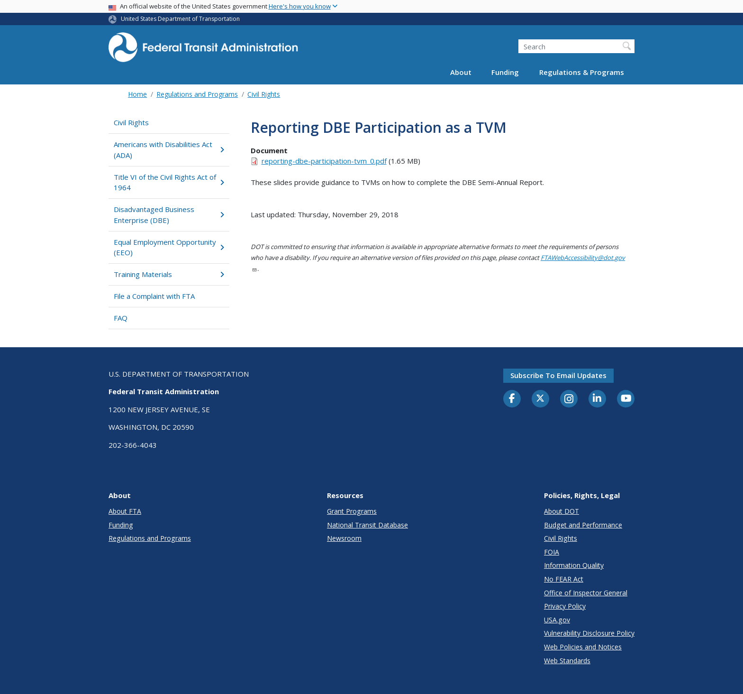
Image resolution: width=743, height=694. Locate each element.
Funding (505, 72)
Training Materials (169, 274)
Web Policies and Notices (583, 646)
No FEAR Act (563, 578)
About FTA (125, 511)
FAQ (120, 318)
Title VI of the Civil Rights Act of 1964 (169, 182)
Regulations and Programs (197, 94)
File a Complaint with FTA (154, 296)
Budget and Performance (583, 524)
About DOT (561, 511)
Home (137, 94)
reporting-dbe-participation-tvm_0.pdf (324, 161)
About (460, 72)
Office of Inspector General (585, 592)
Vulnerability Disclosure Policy (589, 633)
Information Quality (574, 565)
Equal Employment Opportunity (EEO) (169, 247)
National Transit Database (367, 524)
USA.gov (557, 619)
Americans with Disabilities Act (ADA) (169, 149)
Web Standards (567, 660)
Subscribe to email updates (558, 375)
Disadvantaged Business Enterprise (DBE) (169, 214)
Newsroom (344, 538)
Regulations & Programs (581, 72)
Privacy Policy (565, 606)
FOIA (551, 551)
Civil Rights (263, 94)
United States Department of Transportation (180, 19)
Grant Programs (352, 511)
